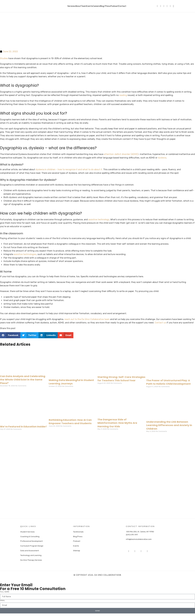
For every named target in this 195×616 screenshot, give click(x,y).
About (78, 6)
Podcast (114, 6)
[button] (10, 335)
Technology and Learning (30, 554)
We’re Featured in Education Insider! (23, 426)
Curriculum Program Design (31, 545)
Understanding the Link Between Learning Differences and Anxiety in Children (169, 425)
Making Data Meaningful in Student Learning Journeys (71, 381)
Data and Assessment (29, 550)
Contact (122, 6)
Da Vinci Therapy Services (31, 559)
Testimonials (78, 532)
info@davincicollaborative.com (139, 539)
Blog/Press (105, 6)
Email (2, 599)
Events (89, 6)
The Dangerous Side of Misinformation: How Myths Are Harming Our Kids (117, 423)
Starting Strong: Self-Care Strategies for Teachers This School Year (121, 378)
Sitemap (76, 550)
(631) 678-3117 (132, 534)
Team (83, 6)
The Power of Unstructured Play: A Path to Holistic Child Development (168, 382)
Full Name (4, 591)
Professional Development (31, 541)
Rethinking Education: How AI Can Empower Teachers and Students (70, 421)
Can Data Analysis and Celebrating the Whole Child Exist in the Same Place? (22, 379)
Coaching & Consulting (29, 536)
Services (71, 6)
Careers (96, 6)
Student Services (27, 532)
